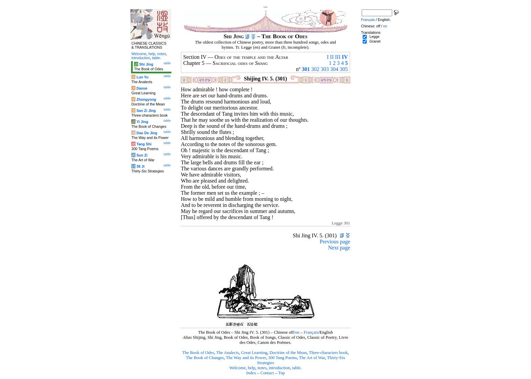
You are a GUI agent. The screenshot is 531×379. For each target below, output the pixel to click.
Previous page (335, 241)
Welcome (237, 367)
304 (334, 69)
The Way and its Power (246, 357)
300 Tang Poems (282, 357)
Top (281, 373)
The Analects (227, 352)
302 (315, 69)
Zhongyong (146, 99)
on (297, 332)
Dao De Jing (146, 133)
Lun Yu (142, 77)
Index (251, 373)
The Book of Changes (205, 357)
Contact (267, 373)
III (337, 57)
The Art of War (312, 357)
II (332, 57)
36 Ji (140, 166)
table (296, 367)
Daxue (141, 88)
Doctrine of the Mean (288, 352)
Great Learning (254, 352)
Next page (339, 248)
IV (345, 57)
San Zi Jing (146, 111)
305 (344, 69)
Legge (374, 36)
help (251, 367)
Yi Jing (142, 122)
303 (325, 69)
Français (311, 332)
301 (306, 69)
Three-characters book (328, 352)
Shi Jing (146, 64)
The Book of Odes (198, 352)
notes (262, 367)
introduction (279, 367)
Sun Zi (142, 155)
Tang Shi (143, 144)
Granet (375, 41)
